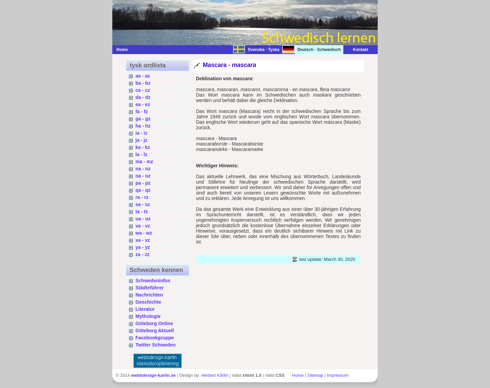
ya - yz (142, 247)
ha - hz (142, 126)
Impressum (337, 375)
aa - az (142, 76)
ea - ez (142, 104)
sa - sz (142, 204)
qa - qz (142, 190)
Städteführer (149, 287)
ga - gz (142, 118)
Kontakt (357, 49)
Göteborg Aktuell (154, 330)
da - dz (142, 97)
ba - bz (142, 83)
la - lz (141, 154)
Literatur (145, 309)
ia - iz (141, 133)
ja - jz (141, 140)
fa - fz (141, 111)
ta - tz (141, 211)
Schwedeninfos (152, 280)
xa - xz (142, 240)
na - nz (142, 168)
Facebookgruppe (154, 337)
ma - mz (144, 161)
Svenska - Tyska (263, 49)
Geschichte (148, 302)
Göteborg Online (154, 323)
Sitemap (315, 375)
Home (122, 49)
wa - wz (143, 233)
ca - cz (142, 90)
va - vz (142, 226)
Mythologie (148, 316)
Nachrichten (149, 295)
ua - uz (142, 218)
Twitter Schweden (155, 345)
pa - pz (142, 183)
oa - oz (142, 176)
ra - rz (141, 197)
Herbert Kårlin (214, 375)
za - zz (142, 254)
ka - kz (142, 147)
